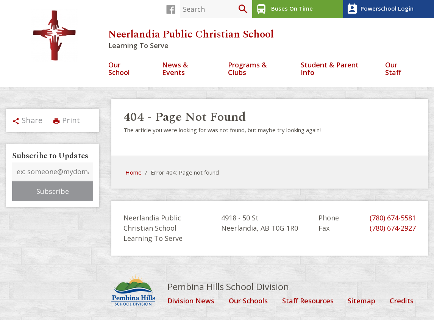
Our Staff (393, 69)
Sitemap (361, 301)
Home (133, 172)
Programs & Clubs (247, 69)
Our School (119, 69)
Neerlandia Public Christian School (191, 34)
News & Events (175, 69)
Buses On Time (283, 9)
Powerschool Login (379, 9)
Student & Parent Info (330, 69)
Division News (190, 301)
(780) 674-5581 (393, 217)
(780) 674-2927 (393, 228)
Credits (402, 301)
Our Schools (248, 301)
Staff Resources (308, 301)
